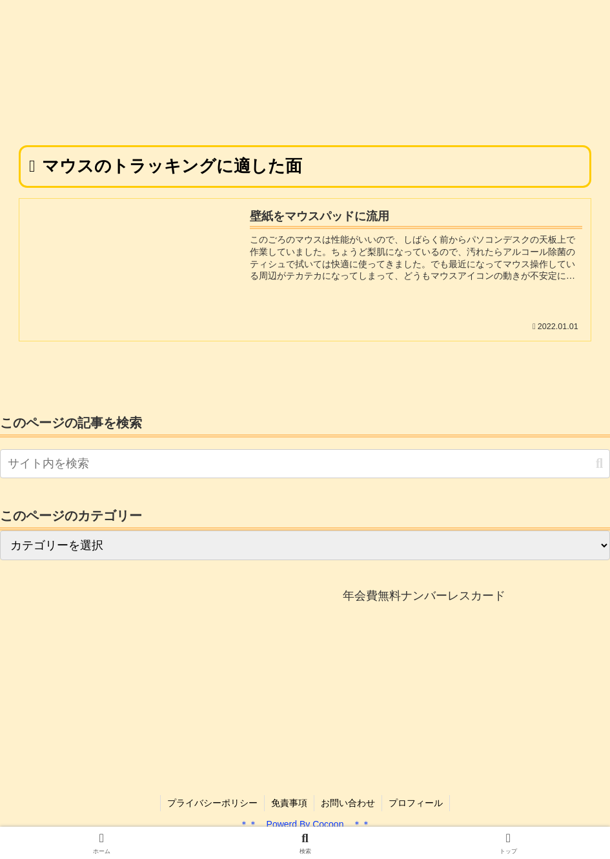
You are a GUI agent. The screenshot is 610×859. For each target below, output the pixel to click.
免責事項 (289, 803)
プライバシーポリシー (212, 803)
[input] (305, 463)
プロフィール (416, 803)
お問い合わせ (348, 803)
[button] (599, 463)
